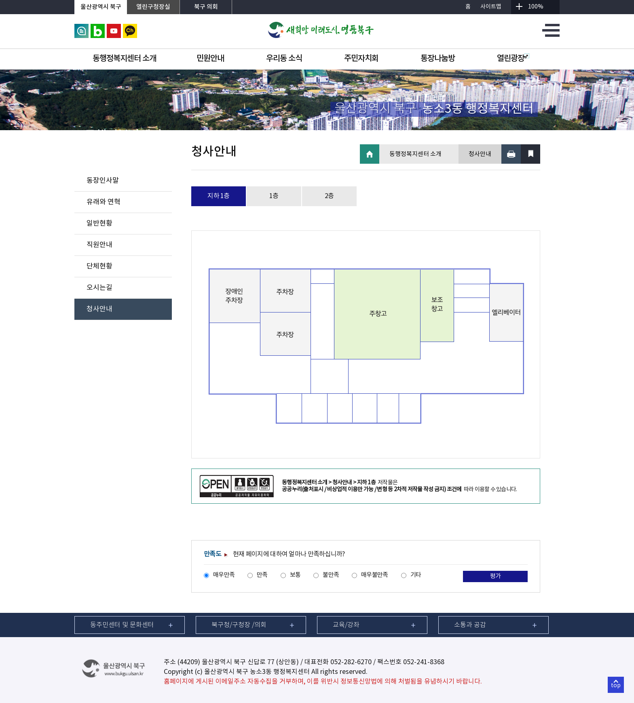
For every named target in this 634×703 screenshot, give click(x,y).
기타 (415, 575)
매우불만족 (374, 575)
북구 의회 (206, 7)
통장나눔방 (438, 58)
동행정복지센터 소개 (124, 58)
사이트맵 (490, 7)
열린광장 (513, 58)
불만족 (331, 575)
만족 (262, 575)
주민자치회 (361, 58)
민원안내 (210, 58)
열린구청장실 (153, 7)
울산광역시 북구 (100, 7)
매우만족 (224, 575)
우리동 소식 (284, 58)
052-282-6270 (351, 662)
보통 (295, 575)
